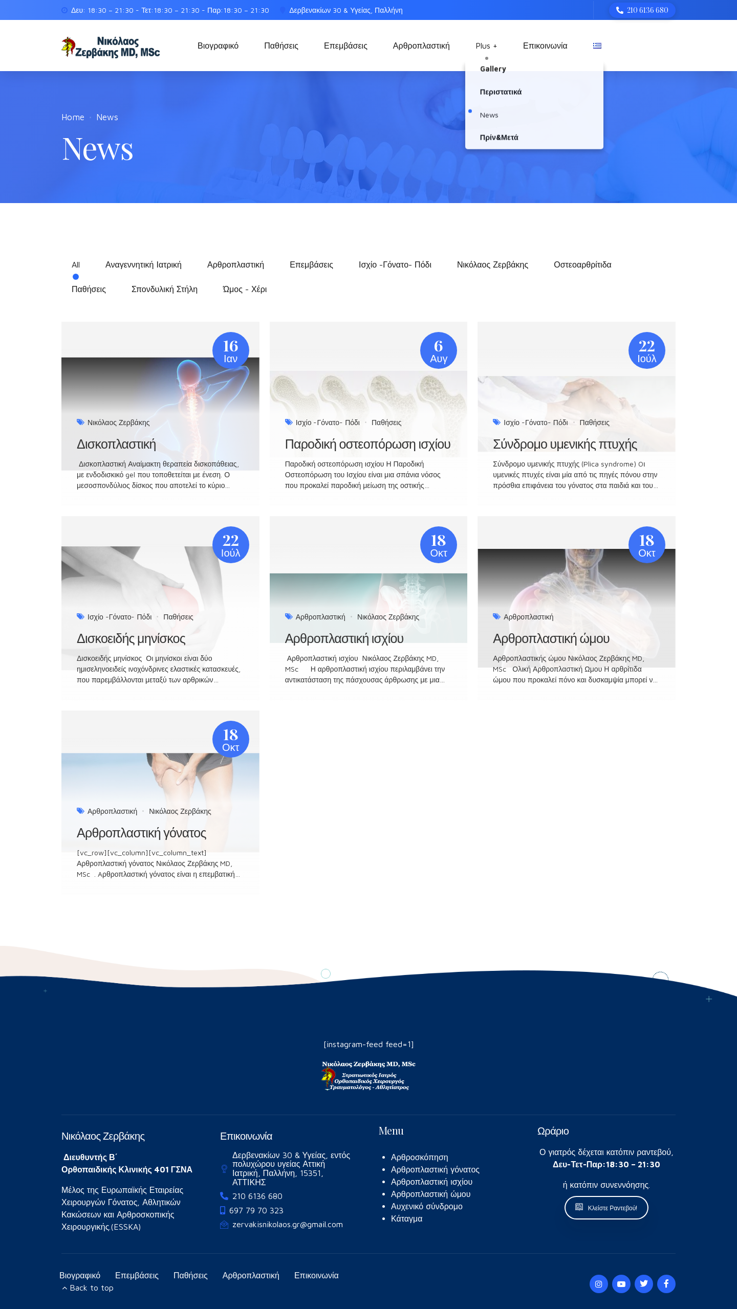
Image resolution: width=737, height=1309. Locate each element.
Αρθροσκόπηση (419, 1157)
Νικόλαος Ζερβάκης (118, 422)
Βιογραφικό (218, 45)
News (107, 117)
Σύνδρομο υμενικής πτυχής (565, 443)
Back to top (92, 1287)
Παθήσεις (281, 45)
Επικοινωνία (545, 45)
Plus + (486, 45)
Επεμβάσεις (345, 45)
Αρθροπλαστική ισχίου (344, 638)
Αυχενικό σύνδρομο (427, 1206)
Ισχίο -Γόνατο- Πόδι (328, 422)
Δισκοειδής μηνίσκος (131, 638)
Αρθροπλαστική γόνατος (141, 832)
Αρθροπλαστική (421, 45)
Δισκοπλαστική (116, 443)
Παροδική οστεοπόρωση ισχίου (368, 443)
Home (72, 117)
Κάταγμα (407, 1218)
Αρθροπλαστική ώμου (551, 638)
